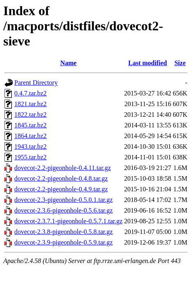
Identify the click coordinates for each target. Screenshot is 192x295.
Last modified (147, 62)
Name (68, 62)
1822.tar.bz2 (30, 114)
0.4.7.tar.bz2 (30, 93)
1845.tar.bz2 (30, 125)
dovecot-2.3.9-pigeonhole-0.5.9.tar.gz (63, 242)
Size (180, 62)
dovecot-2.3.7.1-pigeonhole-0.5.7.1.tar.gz (68, 221)
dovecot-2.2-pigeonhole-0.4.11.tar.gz (62, 167)
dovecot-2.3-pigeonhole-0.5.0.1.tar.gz (63, 199)
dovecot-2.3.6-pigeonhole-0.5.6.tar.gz (63, 210)
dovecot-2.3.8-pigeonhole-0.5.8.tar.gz (63, 231)
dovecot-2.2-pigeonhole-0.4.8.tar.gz (61, 178)
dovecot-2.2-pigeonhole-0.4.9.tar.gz (61, 189)
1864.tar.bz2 (30, 135)
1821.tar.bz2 (30, 103)
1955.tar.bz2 (30, 157)
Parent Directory (36, 82)
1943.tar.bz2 (30, 146)
